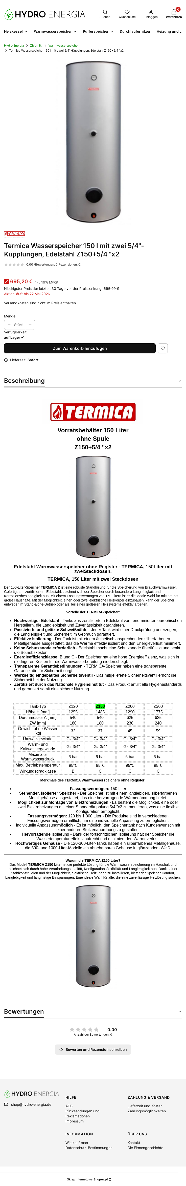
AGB (69, 1106)
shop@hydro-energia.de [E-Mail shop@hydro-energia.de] (31, 1104)
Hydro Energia (14, 45)
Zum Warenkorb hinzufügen (80, 348)
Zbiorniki (36, 45)
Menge (9, 316)
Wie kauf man (76, 1142)
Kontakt (134, 1142)
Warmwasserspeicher (64, 45)
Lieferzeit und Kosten (145, 1106)
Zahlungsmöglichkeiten (147, 1111)
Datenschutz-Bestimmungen (88, 1147)
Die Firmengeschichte (145, 1147)
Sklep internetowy (87, 1179)
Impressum (74, 1121)
